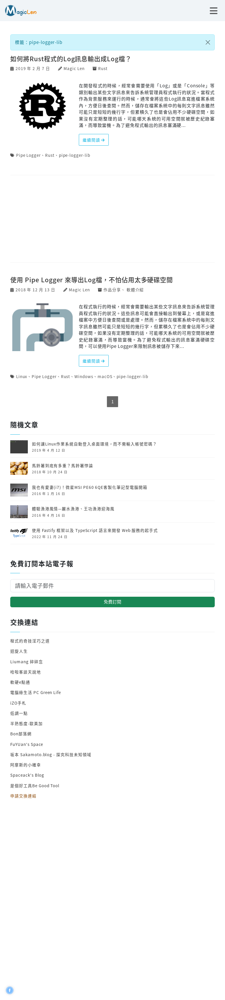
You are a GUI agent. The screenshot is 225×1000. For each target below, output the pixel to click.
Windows (83, 376)
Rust (103, 68)
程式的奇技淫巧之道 (30, 641)
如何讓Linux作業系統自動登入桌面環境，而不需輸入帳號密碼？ (94, 444)
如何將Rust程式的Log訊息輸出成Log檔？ (71, 58)
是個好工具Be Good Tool (34, 785)
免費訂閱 (112, 601)
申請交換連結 (23, 796)
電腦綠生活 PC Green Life (35, 692)
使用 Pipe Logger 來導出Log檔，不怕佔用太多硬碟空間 (91, 279)
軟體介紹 (135, 289)
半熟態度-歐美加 (26, 723)
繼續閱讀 (94, 140)
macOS (105, 376)
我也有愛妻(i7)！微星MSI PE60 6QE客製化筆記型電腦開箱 (89, 487)
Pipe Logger (28, 155)
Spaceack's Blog (27, 775)
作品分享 (112, 289)
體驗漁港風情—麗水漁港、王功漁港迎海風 (73, 508)
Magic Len (74, 68)
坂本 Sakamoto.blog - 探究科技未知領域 (50, 754)
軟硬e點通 (20, 682)
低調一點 (19, 713)
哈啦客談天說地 (25, 672)
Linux (22, 376)
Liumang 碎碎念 (26, 661)
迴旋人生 (19, 651)
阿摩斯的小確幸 (25, 765)
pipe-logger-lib (74, 155)
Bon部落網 (21, 734)
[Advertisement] (112, 219)
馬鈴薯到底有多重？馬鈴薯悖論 (62, 465)
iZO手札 (18, 703)
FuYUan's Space (26, 744)
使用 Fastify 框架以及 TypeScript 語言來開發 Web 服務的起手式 (95, 530)
